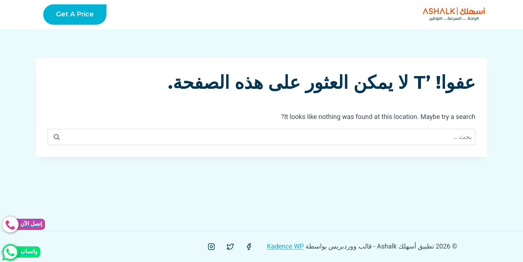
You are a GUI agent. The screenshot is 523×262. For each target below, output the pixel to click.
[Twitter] (230, 246)
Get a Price (75, 14)
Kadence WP (285, 246)
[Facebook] (249, 246)
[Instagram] (211, 246)
